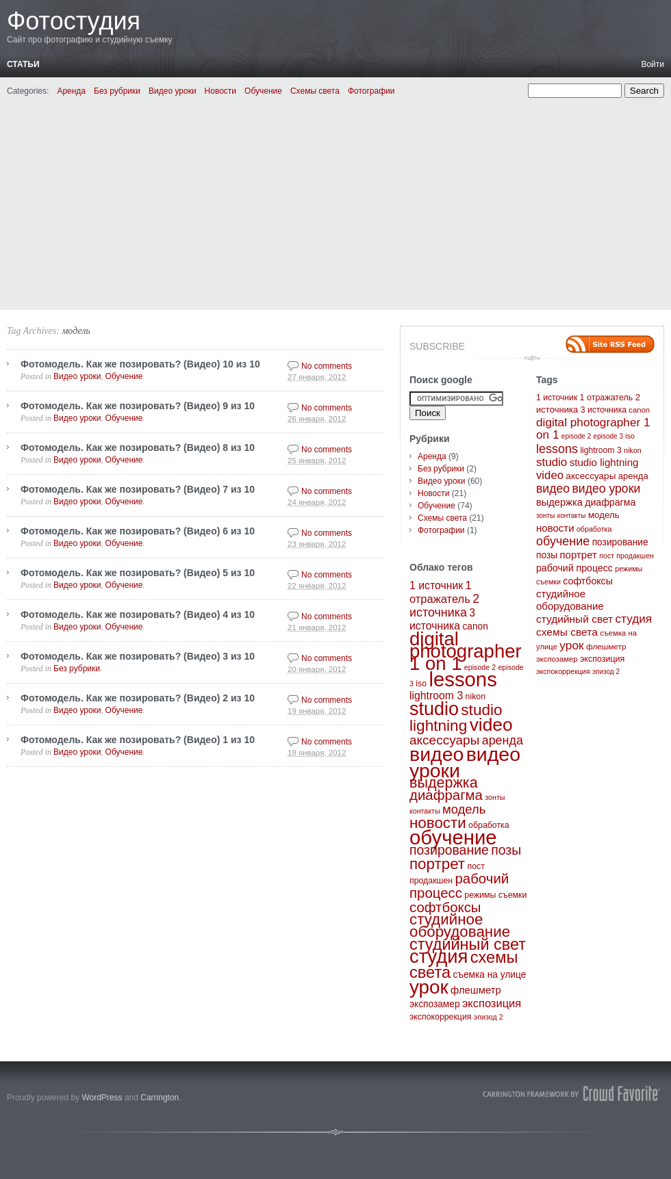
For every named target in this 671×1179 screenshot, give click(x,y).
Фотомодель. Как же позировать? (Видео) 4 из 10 (138, 614)
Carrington (159, 1097)
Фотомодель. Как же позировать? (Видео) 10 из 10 (140, 364)
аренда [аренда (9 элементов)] (502, 740)
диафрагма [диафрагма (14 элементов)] (446, 795)
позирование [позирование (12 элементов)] (449, 849)
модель (76, 331)
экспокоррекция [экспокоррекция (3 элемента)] (440, 1017)
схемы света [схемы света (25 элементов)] (567, 632)
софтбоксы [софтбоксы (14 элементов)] (445, 907)
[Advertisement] (335, 200)
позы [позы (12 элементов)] (506, 849)
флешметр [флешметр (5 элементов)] (476, 990)
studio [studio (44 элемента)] (434, 709)
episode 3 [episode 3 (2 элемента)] (608, 436)
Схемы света (315, 91)
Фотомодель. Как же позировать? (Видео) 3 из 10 (138, 656)
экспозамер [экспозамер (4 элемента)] (434, 1004)
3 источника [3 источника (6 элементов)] (603, 410)
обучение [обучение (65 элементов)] (453, 837)
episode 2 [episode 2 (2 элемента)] (480, 667)
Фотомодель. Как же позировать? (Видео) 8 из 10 (138, 447)
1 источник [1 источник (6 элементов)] (436, 585)
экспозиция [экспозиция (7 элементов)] (491, 1003)
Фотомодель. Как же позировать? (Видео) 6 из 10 (138, 531)
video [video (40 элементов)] (491, 724)
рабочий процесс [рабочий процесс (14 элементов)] (459, 886)
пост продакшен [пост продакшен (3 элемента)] (626, 556)
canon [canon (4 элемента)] (475, 626)
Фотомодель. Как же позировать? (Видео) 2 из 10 (138, 697)
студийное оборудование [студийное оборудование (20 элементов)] (459, 925)
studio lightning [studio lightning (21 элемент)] (456, 717)
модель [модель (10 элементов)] (463, 809)
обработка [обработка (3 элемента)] (488, 825)
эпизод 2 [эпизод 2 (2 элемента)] (488, 1017)
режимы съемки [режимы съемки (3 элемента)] (495, 895)
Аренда (71, 91)
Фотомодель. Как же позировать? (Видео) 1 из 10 (138, 739)
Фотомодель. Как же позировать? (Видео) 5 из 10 (138, 572)
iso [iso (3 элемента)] (421, 683)
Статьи (23, 64)
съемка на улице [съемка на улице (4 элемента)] (489, 975)
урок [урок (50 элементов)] (428, 987)
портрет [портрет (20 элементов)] (437, 863)
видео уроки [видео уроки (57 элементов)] (606, 488)
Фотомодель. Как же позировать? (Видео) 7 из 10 (138, 489)
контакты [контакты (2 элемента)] (424, 811)
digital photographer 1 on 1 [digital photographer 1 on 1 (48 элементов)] (465, 651)
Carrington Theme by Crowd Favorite (571, 1093)
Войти (652, 64)
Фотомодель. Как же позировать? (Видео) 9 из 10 (138, 405)
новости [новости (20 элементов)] (437, 822)
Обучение (263, 91)
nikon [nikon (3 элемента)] (475, 696)
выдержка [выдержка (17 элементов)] (443, 783)
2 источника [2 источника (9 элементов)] (444, 605)
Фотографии (371, 91)
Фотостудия (73, 21)
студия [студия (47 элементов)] (438, 956)
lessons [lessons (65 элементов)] (462, 679)
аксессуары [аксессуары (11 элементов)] (444, 740)
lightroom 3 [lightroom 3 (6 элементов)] (436, 695)
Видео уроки (173, 91)
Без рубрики (117, 91)
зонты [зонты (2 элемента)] (495, 797)
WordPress (101, 1097)
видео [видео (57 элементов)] (436, 754)
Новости (220, 91)
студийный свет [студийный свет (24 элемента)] (467, 944)
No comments (326, 366)
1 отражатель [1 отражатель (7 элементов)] (606, 397)
